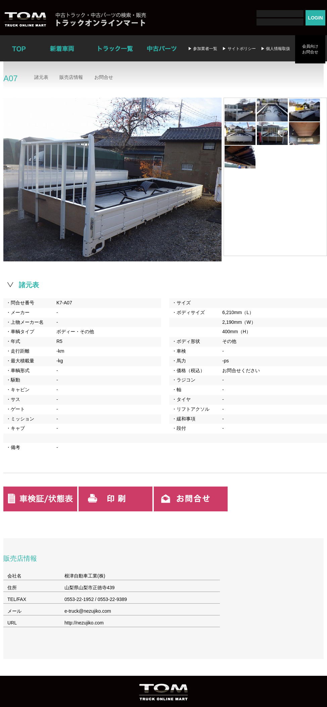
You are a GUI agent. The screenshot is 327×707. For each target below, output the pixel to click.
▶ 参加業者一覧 (202, 48)
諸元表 (41, 77)
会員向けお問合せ (310, 49)
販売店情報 (71, 77)
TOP (18, 48)
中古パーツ (161, 48)
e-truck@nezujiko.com (87, 611)
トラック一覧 (115, 48)
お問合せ (103, 77)
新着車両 (62, 48)
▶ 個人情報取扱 (275, 48)
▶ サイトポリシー (238, 48)
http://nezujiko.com (84, 622)
